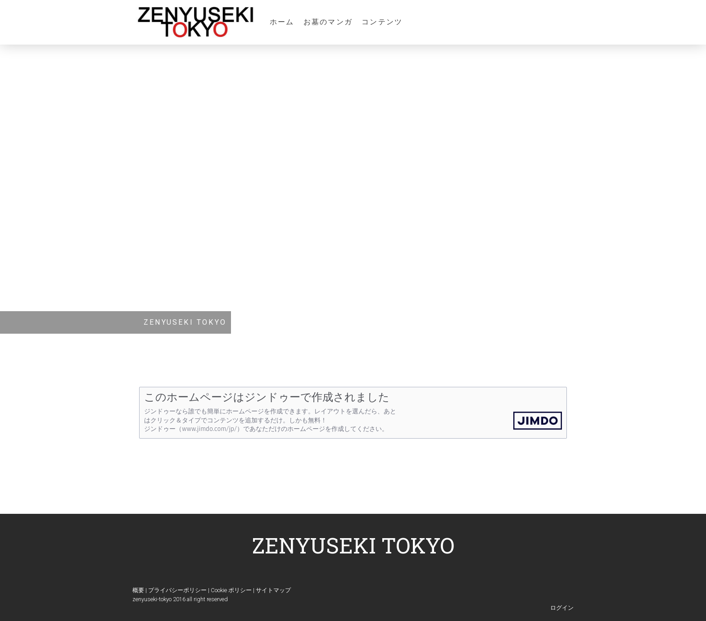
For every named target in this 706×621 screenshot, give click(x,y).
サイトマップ (273, 590)
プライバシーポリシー (177, 590)
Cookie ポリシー (231, 590)
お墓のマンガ (328, 22)
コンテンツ (382, 22)
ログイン (562, 607)
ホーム (282, 22)
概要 (138, 590)
